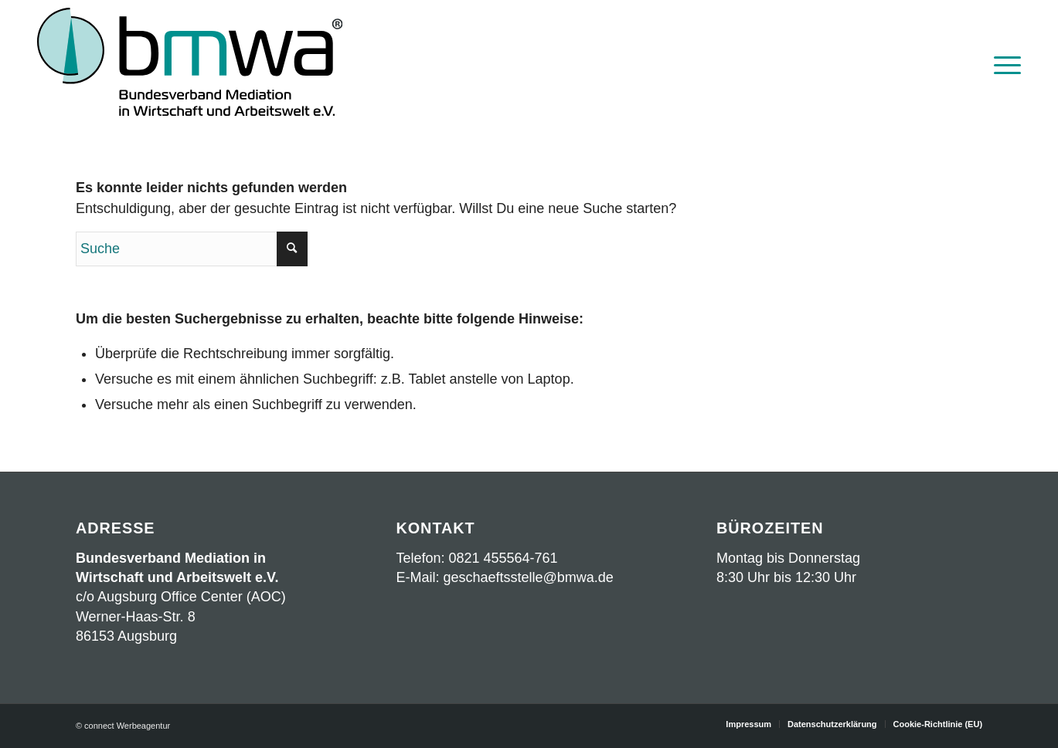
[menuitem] (1002, 63)
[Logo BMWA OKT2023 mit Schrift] (189, 64)
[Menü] (1002, 63)
